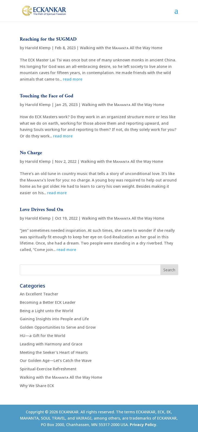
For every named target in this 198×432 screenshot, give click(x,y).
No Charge (31, 153)
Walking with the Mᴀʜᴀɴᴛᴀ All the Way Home (121, 47)
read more (72, 79)
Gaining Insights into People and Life (54, 318)
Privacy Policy (143, 424)
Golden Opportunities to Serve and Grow (58, 327)
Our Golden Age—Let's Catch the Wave (56, 360)
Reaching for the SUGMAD (48, 39)
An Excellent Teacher (39, 293)
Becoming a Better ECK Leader (48, 302)
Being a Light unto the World (46, 310)
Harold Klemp (38, 47)
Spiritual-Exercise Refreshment (48, 368)
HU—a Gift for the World (42, 335)
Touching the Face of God (46, 96)
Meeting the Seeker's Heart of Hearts (54, 352)
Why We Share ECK (37, 385)
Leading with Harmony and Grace (51, 344)
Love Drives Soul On (41, 210)
